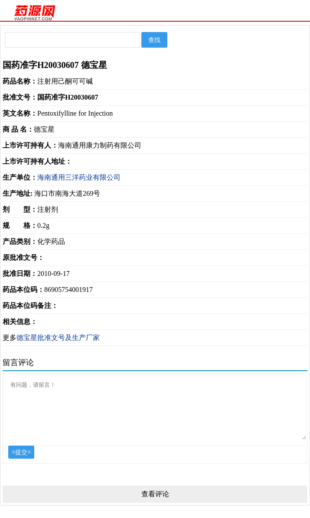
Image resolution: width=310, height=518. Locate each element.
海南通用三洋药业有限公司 (79, 177)
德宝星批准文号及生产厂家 (58, 337)
